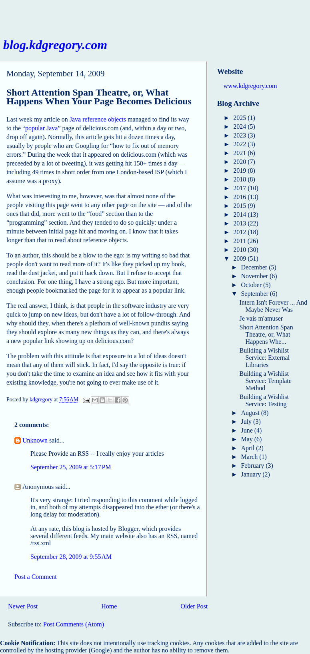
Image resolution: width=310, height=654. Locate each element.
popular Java (41, 128)
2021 (240, 153)
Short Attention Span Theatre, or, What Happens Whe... (266, 334)
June (247, 430)
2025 (240, 117)
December (255, 267)
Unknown (35, 440)
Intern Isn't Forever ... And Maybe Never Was (273, 306)
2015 (240, 205)
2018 (240, 179)
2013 (240, 223)
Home (109, 606)
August (251, 412)
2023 (240, 135)
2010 (240, 249)
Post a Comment (35, 576)
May (247, 439)
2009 (240, 258)
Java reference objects (98, 119)
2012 (240, 232)
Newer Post (23, 606)
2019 (240, 170)
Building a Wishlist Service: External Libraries (264, 357)
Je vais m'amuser (261, 318)
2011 (240, 240)
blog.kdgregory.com (55, 45)
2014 (240, 214)
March (250, 456)
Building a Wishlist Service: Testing (264, 400)
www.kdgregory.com (250, 85)
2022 (240, 144)
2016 (240, 196)
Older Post (194, 606)
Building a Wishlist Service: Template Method (265, 380)
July (247, 421)
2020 (240, 161)
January (251, 474)
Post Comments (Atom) (73, 624)
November (255, 276)
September (255, 293)
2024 (240, 126)
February (253, 465)
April (248, 448)
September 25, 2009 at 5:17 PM (70, 467)
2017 (240, 188)
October (252, 284)
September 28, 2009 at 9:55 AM (71, 556)
